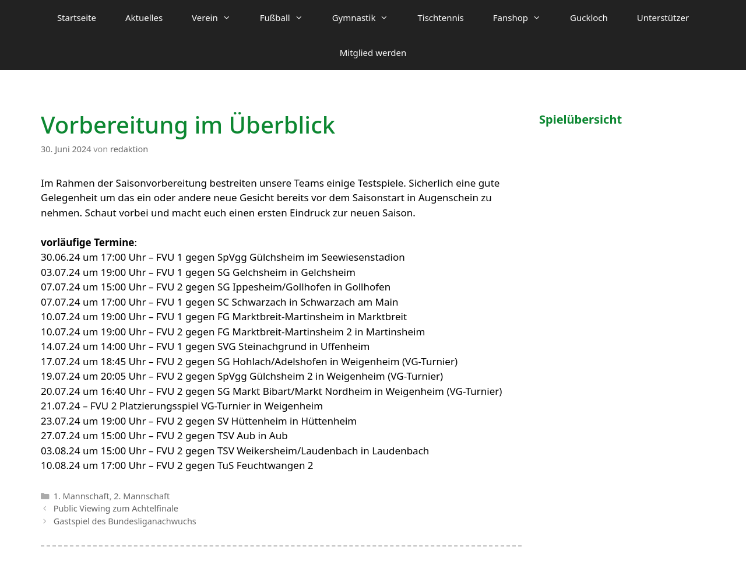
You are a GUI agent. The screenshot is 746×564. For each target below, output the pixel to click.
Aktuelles (144, 17)
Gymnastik (367, 17)
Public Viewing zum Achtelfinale (116, 508)
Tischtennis (440, 17)
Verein (218, 17)
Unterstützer (663, 17)
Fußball (289, 17)
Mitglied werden (373, 52)
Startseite (76, 17)
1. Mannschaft (82, 496)
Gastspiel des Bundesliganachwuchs (125, 521)
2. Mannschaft (142, 496)
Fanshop (524, 17)
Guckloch (589, 17)
